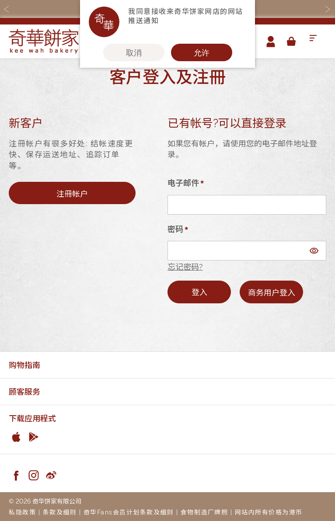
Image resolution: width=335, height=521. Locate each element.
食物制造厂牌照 (204, 511)
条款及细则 (60, 511)
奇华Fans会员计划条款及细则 (129, 511)
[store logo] (44, 41)
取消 (134, 52)
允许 (201, 52)
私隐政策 (22, 511)
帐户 (270, 41)
